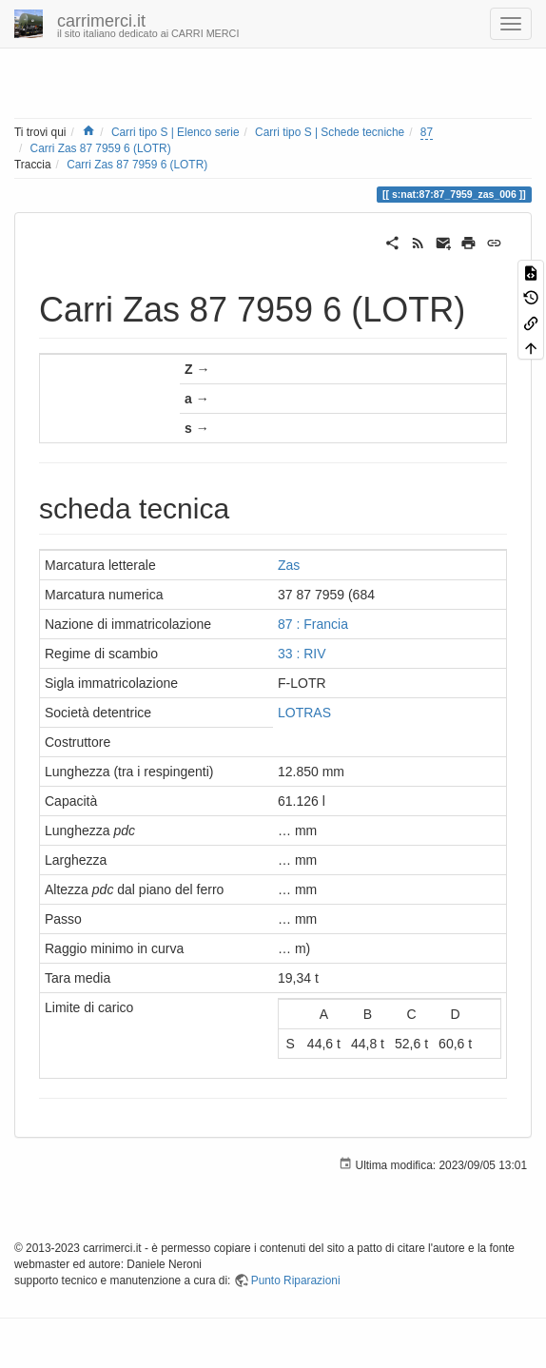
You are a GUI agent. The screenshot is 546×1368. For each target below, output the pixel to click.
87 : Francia (313, 624)
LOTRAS (304, 712)
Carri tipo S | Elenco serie (175, 132)
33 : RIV (302, 653)
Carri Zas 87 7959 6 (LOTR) (100, 148)
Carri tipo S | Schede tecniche (329, 132)
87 (426, 132)
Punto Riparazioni (296, 1280)
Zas (289, 565)
